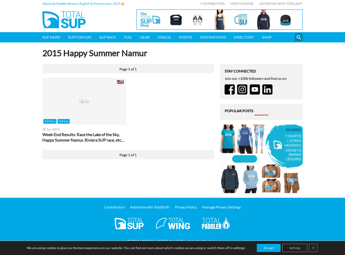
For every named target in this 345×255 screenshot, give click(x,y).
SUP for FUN (79, 37)
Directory (244, 37)
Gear (145, 37)
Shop (267, 37)
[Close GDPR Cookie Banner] (313, 248)
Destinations (213, 37)
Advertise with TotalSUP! (281, 3)
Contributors (212, 3)
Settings (294, 248)
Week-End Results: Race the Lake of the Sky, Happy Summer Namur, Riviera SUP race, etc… (83, 137)
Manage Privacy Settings (221, 207)
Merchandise (242, 3)
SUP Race (107, 37)
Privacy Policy (186, 207)
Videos (164, 37)
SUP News (51, 37)
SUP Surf (64, 121)
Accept (269, 248)
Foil (128, 37)
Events (185, 37)
